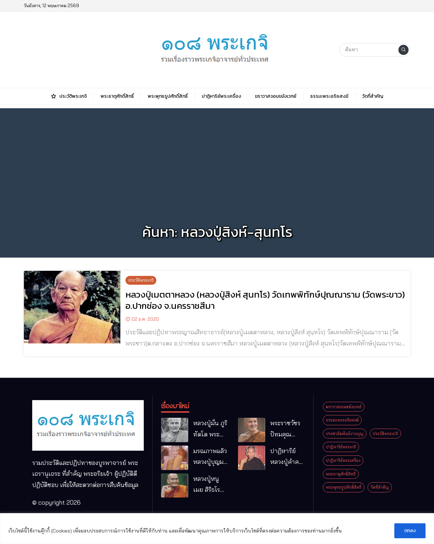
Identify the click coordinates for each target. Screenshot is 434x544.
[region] (217, 528)
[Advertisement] (217, 155)
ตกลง (410, 530)
